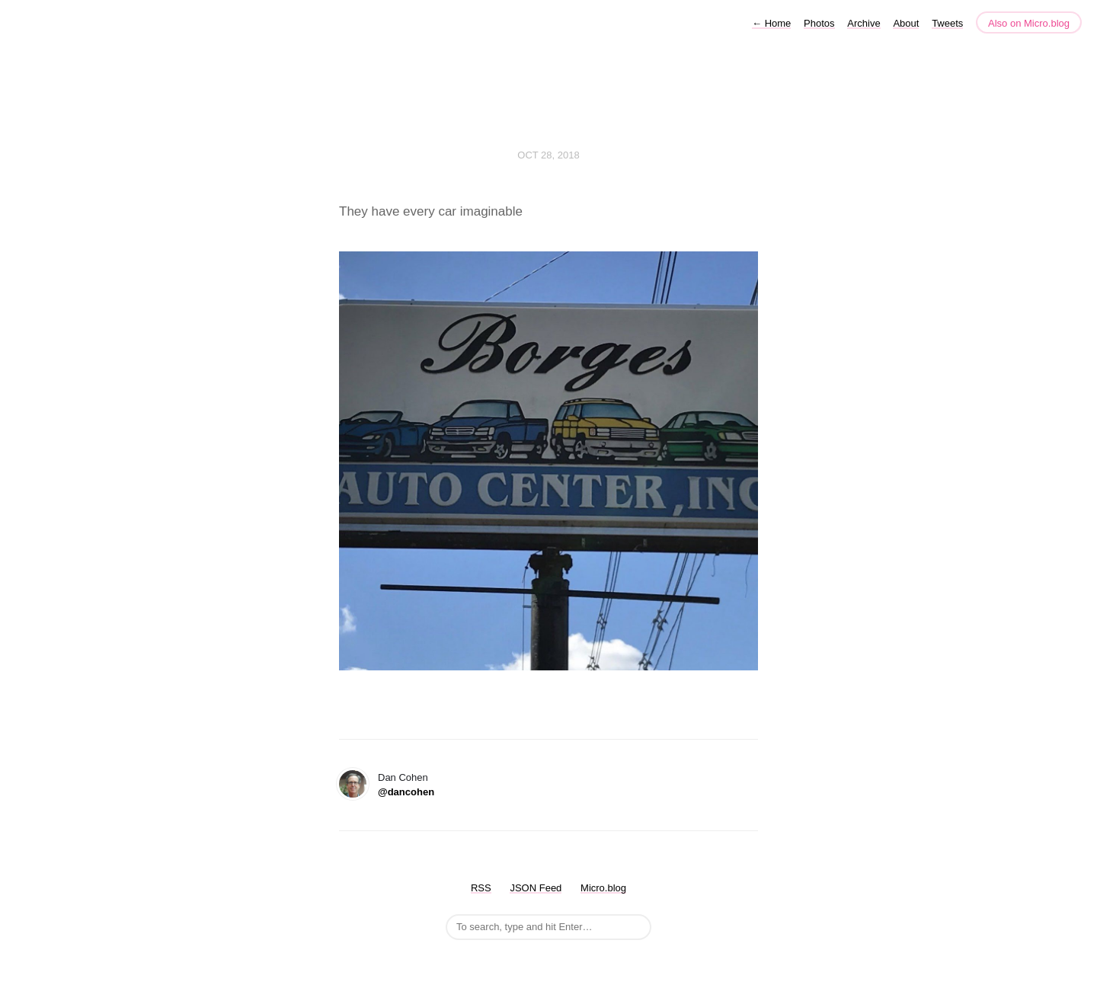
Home (771, 23)
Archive (863, 23)
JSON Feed (535, 888)
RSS (481, 888)
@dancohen (406, 792)
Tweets (947, 23)
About (906, 23)
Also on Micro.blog (1029, 23)
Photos (819, 23)
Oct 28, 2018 (548, 155)
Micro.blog (603, 888)
